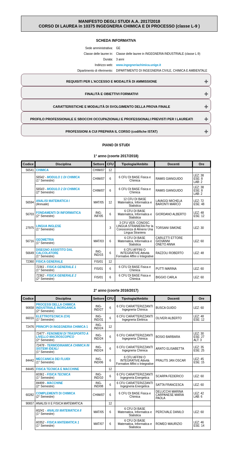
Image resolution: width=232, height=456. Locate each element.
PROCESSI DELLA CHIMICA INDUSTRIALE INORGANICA (56, 306)
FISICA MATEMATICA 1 (63, 422)
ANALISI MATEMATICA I (53, 201)
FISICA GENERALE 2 (61, 275)
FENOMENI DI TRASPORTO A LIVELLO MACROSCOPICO (62, 335)
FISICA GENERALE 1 (61, 267)
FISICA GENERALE (49, 261)
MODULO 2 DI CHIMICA (63, 189)
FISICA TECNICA (58, 374)
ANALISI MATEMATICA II (64, 410)
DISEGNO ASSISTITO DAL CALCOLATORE (54, 251)
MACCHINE (55, 383)
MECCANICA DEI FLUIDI (53, 359)
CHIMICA (42, 170)
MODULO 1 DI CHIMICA (63, 177)
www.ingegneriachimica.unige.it (138, 65)
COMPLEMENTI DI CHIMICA (55, 393)
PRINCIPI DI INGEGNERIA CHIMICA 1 (62, 326)
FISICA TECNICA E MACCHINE (57, 369)
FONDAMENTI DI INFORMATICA (58, 212)
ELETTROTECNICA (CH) (53, 316)
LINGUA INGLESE (48, 226)
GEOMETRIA (45, 239)
